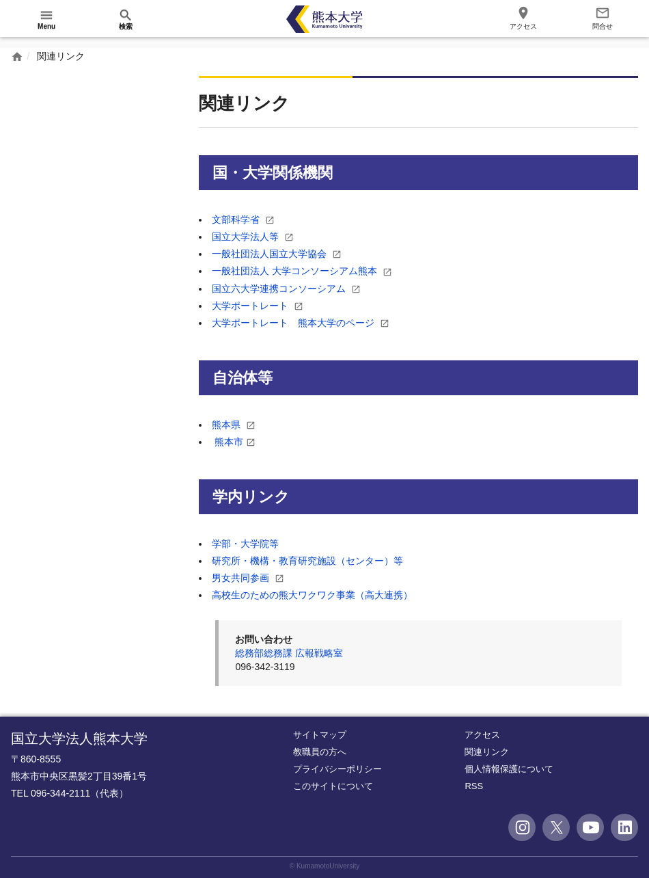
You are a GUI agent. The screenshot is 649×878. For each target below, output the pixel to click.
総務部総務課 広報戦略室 (289, 653)
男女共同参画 (242, 577)
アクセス (482, 734)
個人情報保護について (509, 769)
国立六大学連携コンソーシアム (280, 287)
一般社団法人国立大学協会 (270, 253)
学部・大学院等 (245, 542)
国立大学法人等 (246, 236)
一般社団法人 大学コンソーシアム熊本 (296, 270)
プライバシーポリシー (337, 769)
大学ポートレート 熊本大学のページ (294, 322)
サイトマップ (319, 734)
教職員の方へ (319, 751)
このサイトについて (333, 786)
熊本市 (229, 441)
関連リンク (487, 751)
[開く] (46, 19)
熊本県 (227, 423)
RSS (474, 786)
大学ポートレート (251, 305)
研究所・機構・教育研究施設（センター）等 (307, 560)
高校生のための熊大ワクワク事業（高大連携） (312, 594)
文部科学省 (237, 219)
